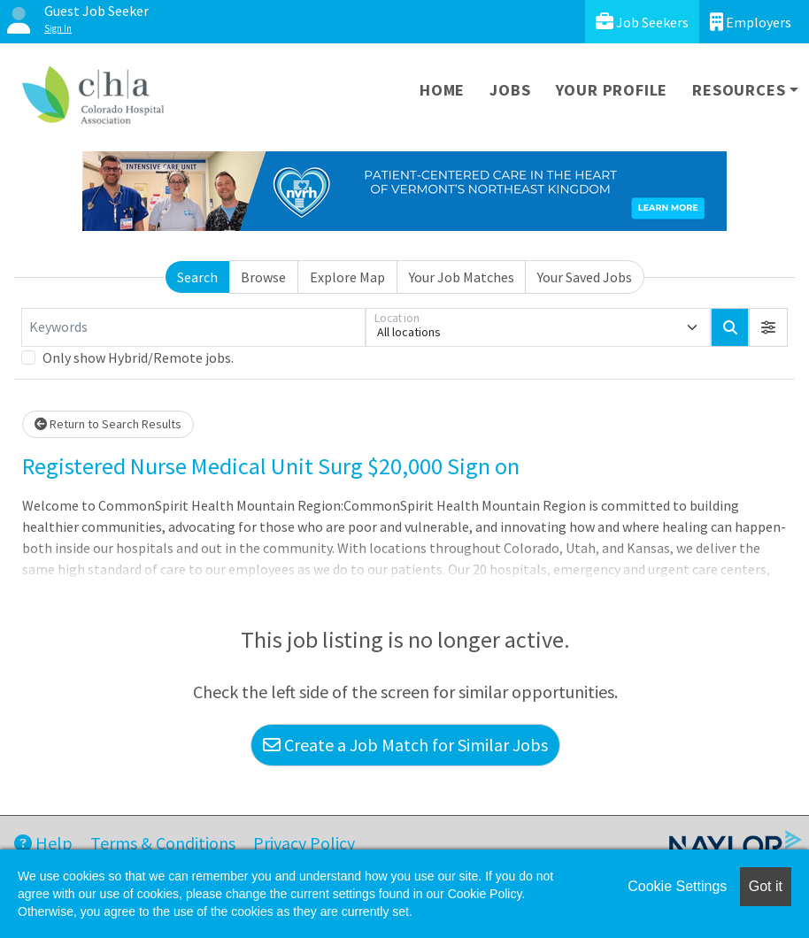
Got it (765, 886)
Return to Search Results (108, 424)
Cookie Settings (677, 886)
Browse (263, 277)
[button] (768, 327)
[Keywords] (193, 327)
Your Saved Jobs (584, 277)
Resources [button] (738, 90)
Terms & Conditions (162, 843)
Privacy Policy (304, 843)
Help (43, 843)
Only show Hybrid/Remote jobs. (138, 357)
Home (442, 90)
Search (197, 277)
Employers (750, 22)
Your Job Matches (461, 277)
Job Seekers (642, 22)
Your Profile (612, 90)
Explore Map (347, 277)
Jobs (509, 90)
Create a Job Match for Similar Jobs (405, 745)
